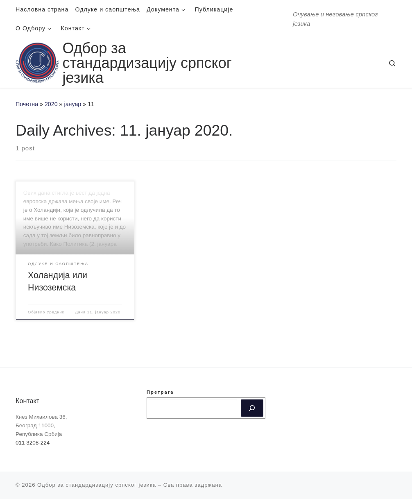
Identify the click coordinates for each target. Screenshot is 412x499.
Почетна (27, 104)
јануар (72, 104)
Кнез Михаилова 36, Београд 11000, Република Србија (41, 425)
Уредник (55, 312)
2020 (51, 104)
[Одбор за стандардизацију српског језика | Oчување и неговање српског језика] (37, 61)
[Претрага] (252, 408)
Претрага (160, 392)
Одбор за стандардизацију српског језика (96, 485)
